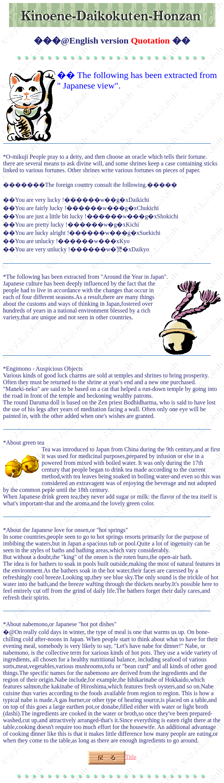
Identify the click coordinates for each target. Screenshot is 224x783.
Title (112, 757)
